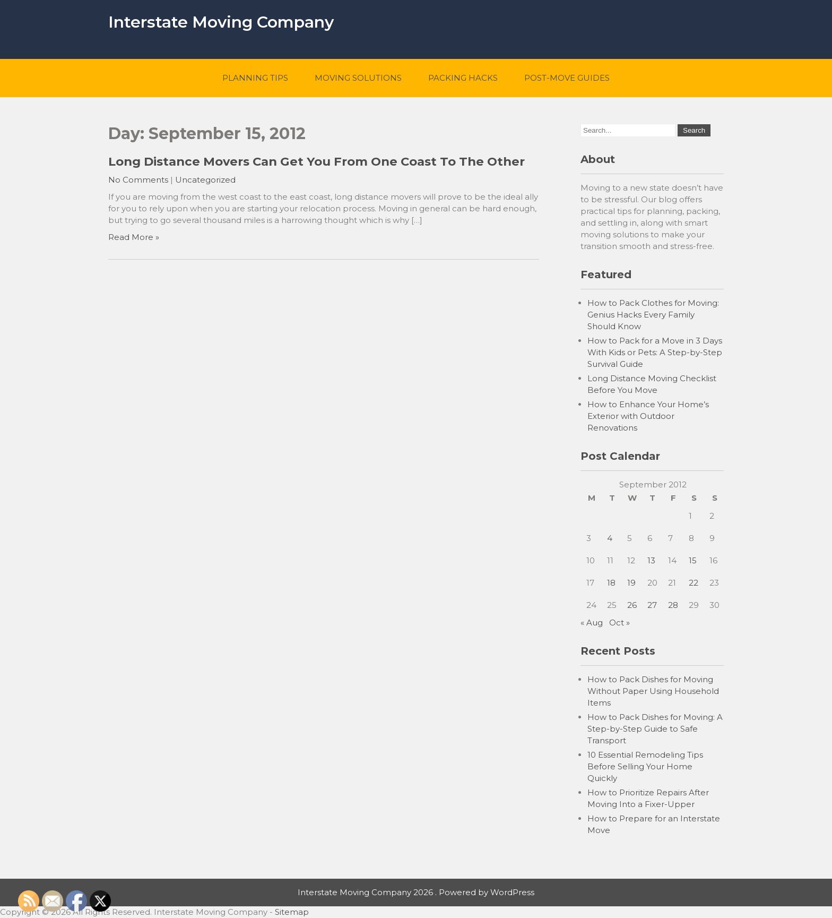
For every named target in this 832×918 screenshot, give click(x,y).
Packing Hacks (463, 78)
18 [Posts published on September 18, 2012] (611, 583)
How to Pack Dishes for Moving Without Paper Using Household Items (653, 691)
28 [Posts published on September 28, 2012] (673, 605)
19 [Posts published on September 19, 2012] (631, 583)
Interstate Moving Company (221, 22)
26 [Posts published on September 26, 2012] (632, 605)
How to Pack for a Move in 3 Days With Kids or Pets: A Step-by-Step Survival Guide (654, 352)
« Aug (591, 622)
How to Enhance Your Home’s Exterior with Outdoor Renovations (648, 416)
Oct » (619, 622)
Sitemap (292, 912)
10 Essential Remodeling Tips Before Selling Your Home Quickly (645, 766)
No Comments (138, 180)
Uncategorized (205, 180)
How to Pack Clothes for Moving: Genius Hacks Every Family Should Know (653, 314)
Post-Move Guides (567, 78)
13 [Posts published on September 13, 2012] (651, 560)
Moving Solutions (358, 78)
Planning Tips (255, 78)
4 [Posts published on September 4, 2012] (609, 538)
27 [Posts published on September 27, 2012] (652, 605)
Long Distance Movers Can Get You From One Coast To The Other (316, 161)
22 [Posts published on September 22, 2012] (693, 583)
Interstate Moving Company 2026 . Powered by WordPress (416, 892)
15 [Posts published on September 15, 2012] (693, 560)
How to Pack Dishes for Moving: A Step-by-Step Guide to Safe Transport (655, 728)
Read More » (133, 237)
